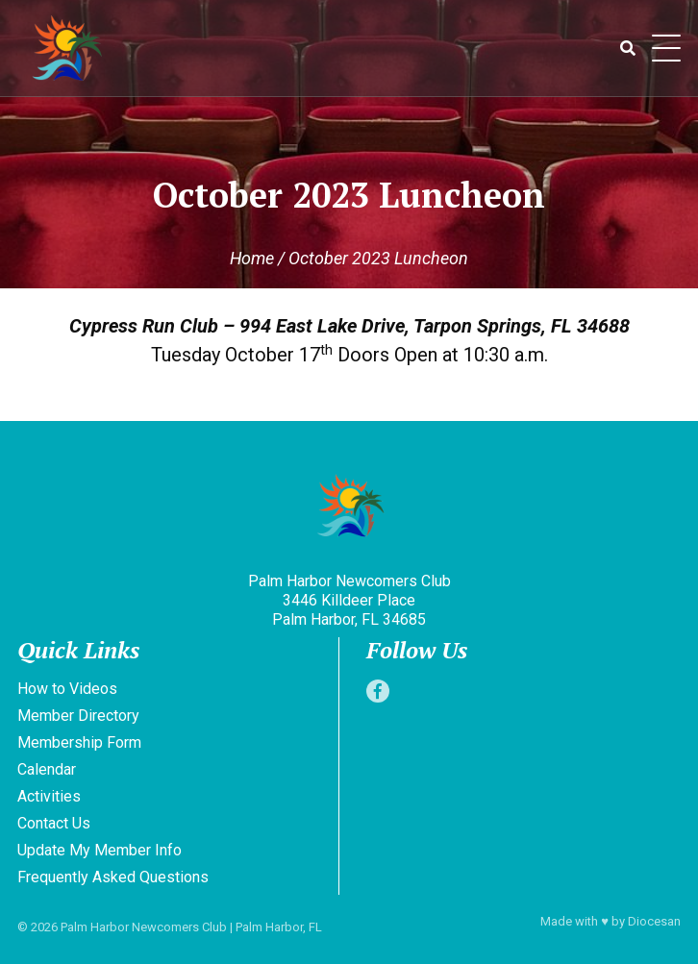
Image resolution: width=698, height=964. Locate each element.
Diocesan (654, 921)
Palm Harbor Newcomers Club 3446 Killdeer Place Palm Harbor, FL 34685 (349, 600)
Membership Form (79, 742)
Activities (49, 796)
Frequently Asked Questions (113, 877)
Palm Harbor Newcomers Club (144, 927)
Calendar (46, 769)
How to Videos (67, 689)
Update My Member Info (99, 850)
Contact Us (53, 823)
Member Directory (78, 715)
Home (252, 258)
